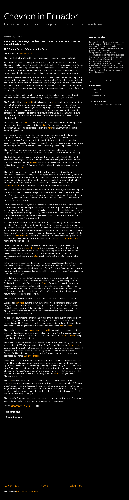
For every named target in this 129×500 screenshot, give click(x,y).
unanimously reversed (39, 330)
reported (28, 102)
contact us (119, 81)
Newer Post (11, 486)
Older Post (76, 486)
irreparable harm (12, 185)
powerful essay (32, 248)
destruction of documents (68, 238)
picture (44, 283)
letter (36, 256)
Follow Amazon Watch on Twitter (109, 105)
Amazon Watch (98, 96)
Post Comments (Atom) (27, 492)
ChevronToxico (98, 89)
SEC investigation (32, 356)
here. (22, 168)
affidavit (33, 162)
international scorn (68, 336)
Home (44, 486)
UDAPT (95, 93)
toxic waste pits (22, 236)
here (25, 123)
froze (54, 102)
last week (20, 303)
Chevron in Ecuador (41, 16)
